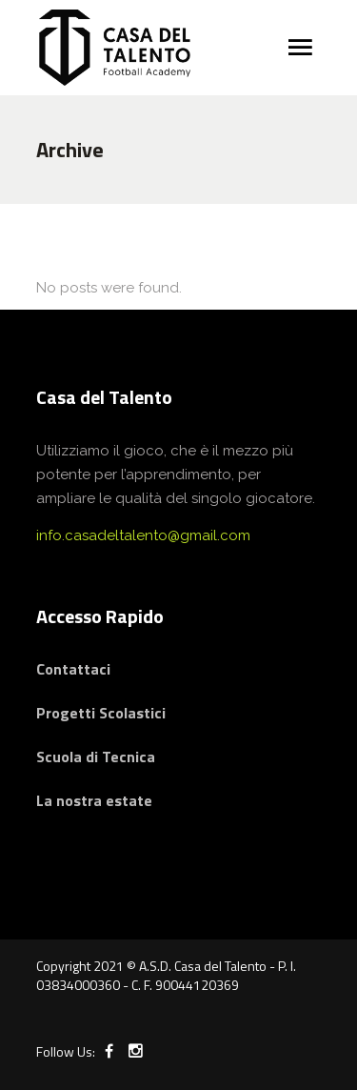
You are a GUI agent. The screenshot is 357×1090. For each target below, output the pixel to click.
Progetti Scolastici (101, 712)
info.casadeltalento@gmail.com (143, 535)
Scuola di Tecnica (95, 756)
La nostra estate (94, 800)
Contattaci (73, 668)
